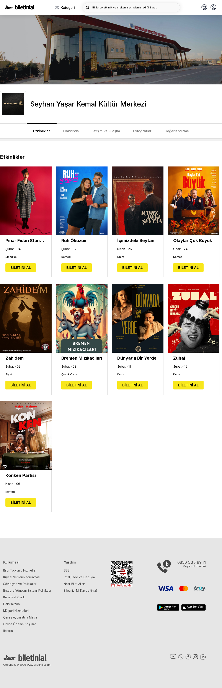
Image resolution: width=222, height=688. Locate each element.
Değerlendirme (177, 131)
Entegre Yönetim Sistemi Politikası (27, 590)
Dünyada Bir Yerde (137, 358)
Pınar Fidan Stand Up (25, 240)
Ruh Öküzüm (74, 240)
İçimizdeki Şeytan (135, 240)
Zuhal (179, 358)
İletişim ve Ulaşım (106, 131)
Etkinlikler (41, 131)
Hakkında (71, 131)
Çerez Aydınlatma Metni (20, 617)
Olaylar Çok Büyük (192, 240)
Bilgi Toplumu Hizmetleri (20, 570)
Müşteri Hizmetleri (16, 610)
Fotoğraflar (142, 131)
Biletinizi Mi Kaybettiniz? (81, 590)
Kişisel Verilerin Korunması (21, 577)
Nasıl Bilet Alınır (74, 584)
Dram (120, 256)
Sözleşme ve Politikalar (19, 584)
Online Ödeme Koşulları (19, 624)
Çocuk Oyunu (69, 374)
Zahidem (14, 358)
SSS (67, 570)
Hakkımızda (11, 604)
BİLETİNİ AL (20, 267)
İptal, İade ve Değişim (79, 577)
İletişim (8, 631)
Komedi (66, 256)
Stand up (11, 256)
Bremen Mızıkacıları (81, 358)
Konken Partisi (20, 475)
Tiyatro (10, 374)
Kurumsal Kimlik (14, 597)
